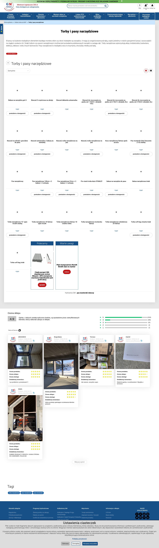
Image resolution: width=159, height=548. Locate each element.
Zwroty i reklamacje (15, 518)
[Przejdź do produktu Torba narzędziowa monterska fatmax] (91, 212)
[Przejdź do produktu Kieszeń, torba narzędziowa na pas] (67, 131)
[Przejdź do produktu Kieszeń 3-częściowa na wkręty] (42, 90)
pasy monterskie (38, 493)
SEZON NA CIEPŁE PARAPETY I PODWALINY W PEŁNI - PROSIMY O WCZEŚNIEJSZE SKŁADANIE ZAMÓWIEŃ (77, 1)
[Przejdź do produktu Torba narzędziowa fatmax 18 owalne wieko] (67, 212)
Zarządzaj (76, 543)
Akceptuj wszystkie (90, 543)
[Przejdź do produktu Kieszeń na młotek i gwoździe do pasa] (17, 131)
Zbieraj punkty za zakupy (41, 512)
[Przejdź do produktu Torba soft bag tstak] (17, 252)
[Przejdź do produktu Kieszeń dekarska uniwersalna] (67, 90)
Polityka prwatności (79, 539)
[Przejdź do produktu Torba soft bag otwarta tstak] (141, 212)
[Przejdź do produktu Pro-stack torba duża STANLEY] (91, 171)
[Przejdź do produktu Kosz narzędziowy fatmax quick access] (116, 131)
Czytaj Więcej (12, 53)
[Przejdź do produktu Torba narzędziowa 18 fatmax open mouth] (42, 212)
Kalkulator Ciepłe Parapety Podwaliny (69, 517)
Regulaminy (12, 512)
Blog (140, 8)
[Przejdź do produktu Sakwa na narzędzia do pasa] (116, 171)
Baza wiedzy (110, 515)
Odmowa (65, 543)
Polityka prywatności (15, 515)
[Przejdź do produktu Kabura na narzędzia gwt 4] (17, 90)
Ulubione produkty (87, 518)
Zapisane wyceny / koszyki (90, 515)
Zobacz (67, 272)
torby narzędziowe (14, 493)
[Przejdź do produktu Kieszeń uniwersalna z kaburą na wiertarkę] (42, 131)
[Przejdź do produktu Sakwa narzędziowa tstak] (141, 171)
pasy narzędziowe (26, 493)
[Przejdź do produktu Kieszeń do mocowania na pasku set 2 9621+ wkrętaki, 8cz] (116, 90)
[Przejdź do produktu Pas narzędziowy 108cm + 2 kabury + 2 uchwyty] (42, 171)
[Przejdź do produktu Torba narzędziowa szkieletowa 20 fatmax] (116, 212)
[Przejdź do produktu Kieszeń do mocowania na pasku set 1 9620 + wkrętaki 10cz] (91, 90)
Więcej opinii (79, 462)
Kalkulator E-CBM (62, 520)
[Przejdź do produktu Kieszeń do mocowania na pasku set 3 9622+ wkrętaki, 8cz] (141, 90)
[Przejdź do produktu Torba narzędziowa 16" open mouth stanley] (17, 212)
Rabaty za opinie (38, 515)
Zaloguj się (152, 8)
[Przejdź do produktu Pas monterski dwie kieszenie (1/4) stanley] (141, 131)
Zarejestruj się (146, 9)
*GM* (17, 109)
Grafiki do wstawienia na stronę (43, 518)
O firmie (108, 512)
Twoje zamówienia (87, 512)
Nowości (108, 518)
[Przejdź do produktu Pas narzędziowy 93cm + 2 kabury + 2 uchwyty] (67, 171)
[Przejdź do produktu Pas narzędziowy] (17, 171)
